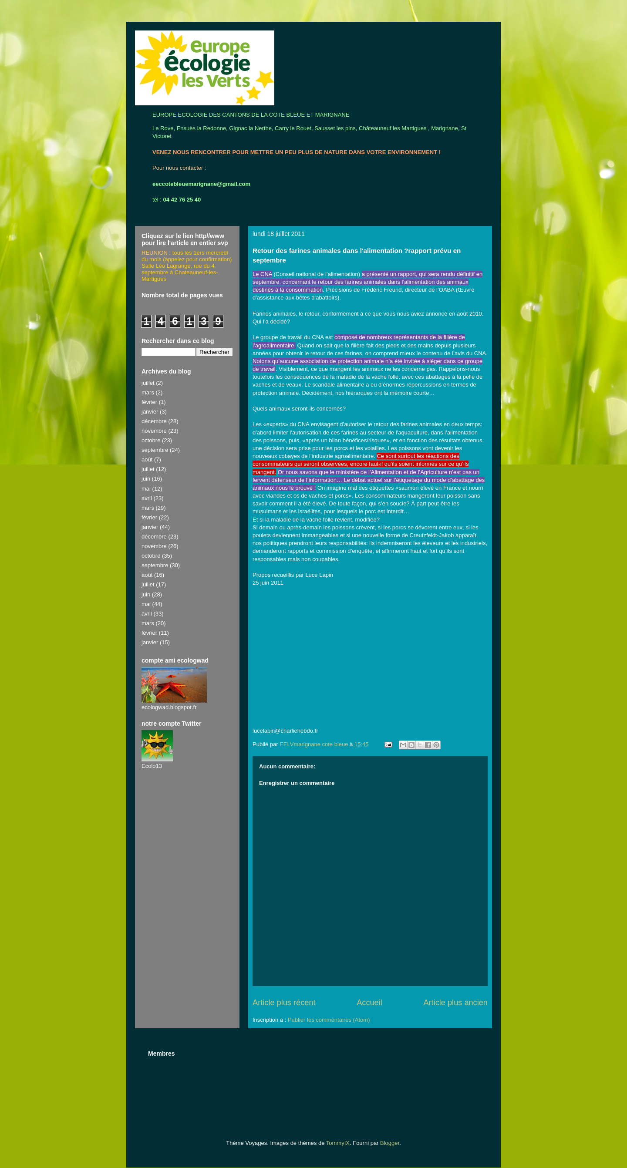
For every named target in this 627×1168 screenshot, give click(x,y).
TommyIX (338, 1143)
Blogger (389, 1143)
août (147, 459)
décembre (154, 421)
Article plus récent (284, 1002)
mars (148, 392)
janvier (150, 411)
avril (147, 498)
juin (146, 478)
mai (146, 488)
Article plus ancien (455, 1002)
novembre (154, 430)
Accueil (369, 1002)
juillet (148, 383)
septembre (155, 450)
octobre (151, 440)
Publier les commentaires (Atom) (329, 1020)
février (149, 402)
